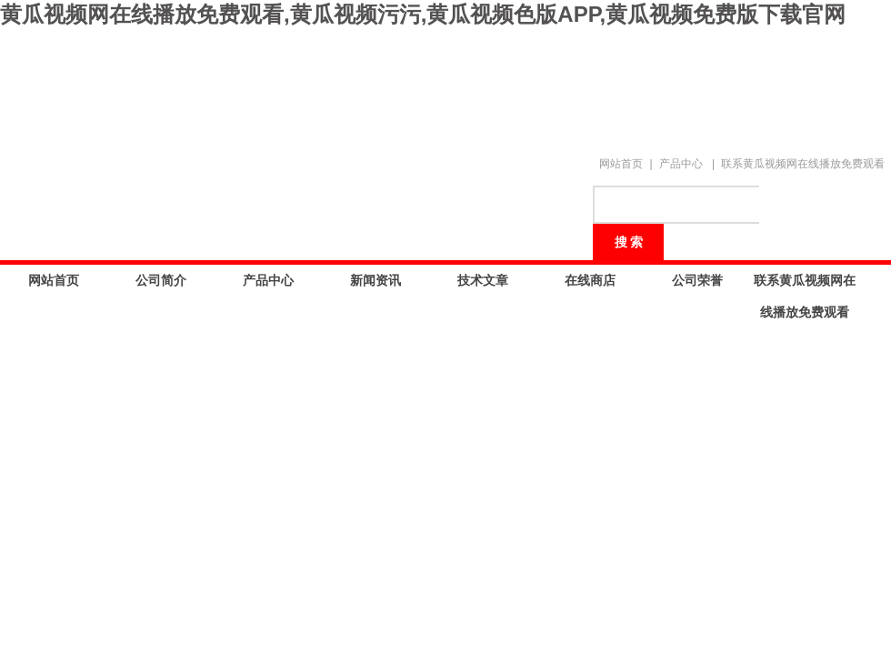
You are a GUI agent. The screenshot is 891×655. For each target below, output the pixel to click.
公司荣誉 (697, 280)
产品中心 (681, 163)
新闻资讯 (375, 280)
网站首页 (621, 163)
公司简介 (160, 280)
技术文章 (482, 280)
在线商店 (590, 280)
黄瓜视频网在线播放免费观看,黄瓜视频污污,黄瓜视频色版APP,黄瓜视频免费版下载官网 (423, 14)
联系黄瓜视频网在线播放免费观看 (803, 163)
